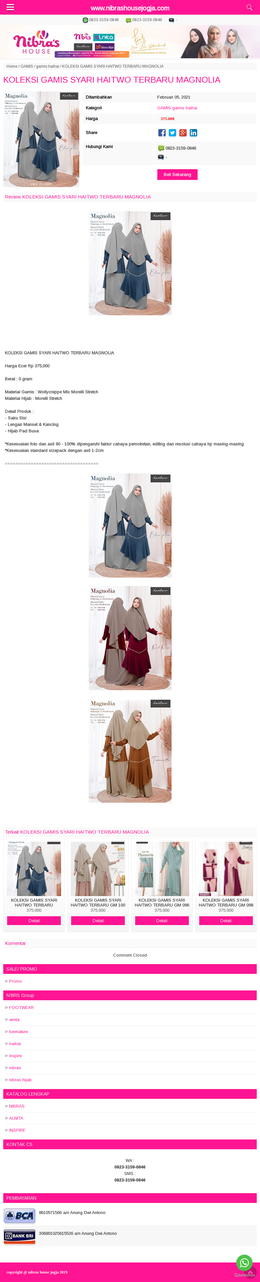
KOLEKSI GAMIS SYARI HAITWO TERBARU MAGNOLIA (111, 80)
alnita (14, 1019)
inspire (15, 1055)
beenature (18, 1031)
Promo (15, 981)
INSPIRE (17, 1130)
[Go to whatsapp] (244, 1263)
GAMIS (26, 66)
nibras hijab (20, 1079)
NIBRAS (17, 1106)
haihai (15, 1043)
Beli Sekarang (177, 174)
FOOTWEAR (21, 1007)
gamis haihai (47, 66)
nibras (15, 1067)
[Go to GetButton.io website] (244, 1275)
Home (12, 66)
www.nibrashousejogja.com (130, 8)
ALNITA (16, 1118)
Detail (34, 920)
